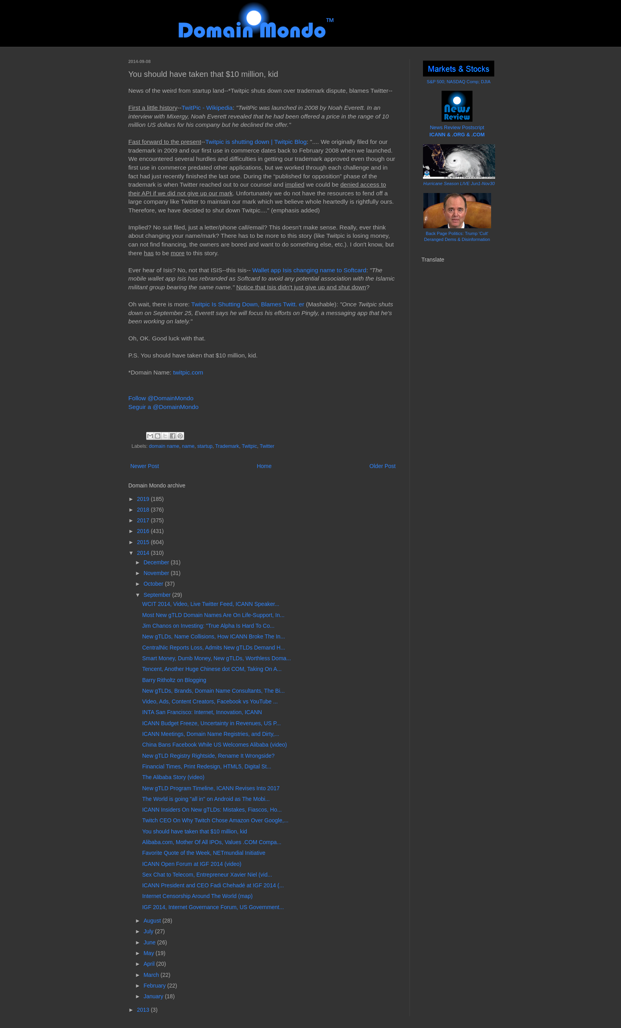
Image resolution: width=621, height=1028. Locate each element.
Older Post (383, 466)
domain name (164, 446)
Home (264, 466)
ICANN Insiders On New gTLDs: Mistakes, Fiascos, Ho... (212, 809)
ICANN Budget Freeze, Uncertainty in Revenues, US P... (211, 723)
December (156, 562)
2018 (144, 509)
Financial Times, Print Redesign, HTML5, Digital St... (206, 766)
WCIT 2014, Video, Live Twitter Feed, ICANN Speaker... (210, 604)
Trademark (227, 446)
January (154, 996)
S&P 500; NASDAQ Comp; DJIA (459, 81)
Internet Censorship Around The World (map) (197, 896)
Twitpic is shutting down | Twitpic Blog (256, 141)
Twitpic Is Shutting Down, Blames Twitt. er (247, 304)
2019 (144, 499)
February (155, 985)
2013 (144, 1010)
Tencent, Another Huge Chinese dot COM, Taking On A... (212, 669)
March (151, 975)
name (188, 446)
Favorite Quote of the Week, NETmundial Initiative (203, 853)
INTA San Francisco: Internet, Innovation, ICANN (202, 712)
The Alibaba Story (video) (173, 777)
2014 (144, 553)
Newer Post (144, 466)
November (156, 573)
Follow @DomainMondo (160, 398)
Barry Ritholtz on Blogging (174, 680)
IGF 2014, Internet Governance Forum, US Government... (213, 907)
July (149, 931)
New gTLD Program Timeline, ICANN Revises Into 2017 (211, 788)
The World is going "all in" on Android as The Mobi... (206, 799)
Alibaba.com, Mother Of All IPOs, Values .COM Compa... (211, 842)
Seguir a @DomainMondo (163, 406)
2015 (144, 542)
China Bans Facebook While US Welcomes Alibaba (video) (214, 744)
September (157, 595)
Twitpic (249, 446)
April (149, 964)
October (154, 584)
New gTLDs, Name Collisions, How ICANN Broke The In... (213, 636)
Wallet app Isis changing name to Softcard (309, 270)
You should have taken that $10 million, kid (194, 831)
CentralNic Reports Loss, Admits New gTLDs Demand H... (213, 647)
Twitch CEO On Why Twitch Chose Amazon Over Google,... (215, 820)
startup (205, 446)
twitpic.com (188, 372)
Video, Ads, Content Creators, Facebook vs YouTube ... (210, 701)
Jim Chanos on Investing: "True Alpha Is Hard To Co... (208, 626)
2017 (144, 520)
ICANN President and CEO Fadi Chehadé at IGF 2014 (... (213, 885)
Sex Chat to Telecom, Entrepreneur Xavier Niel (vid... (207, 874)
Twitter (267, 446)
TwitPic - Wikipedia (206, 107)
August (152, 920)
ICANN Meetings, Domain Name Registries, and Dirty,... (210, 734)
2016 (144, 531)
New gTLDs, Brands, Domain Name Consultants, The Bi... (213, 691)
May (149, 953)
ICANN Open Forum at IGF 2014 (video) (192, 864)
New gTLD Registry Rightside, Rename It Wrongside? (208, 756)
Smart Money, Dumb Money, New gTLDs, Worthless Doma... (216, 658)
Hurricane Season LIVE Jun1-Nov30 (459, 183)
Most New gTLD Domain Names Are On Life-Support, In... (213, 615)
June (150, 942)
